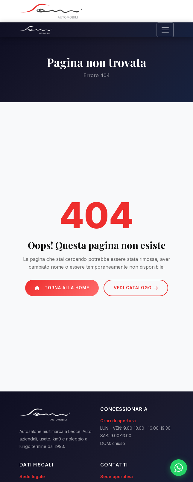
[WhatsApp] (178, 467)
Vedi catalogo (136, 287)
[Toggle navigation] (165, 29)
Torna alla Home (62, 287)
